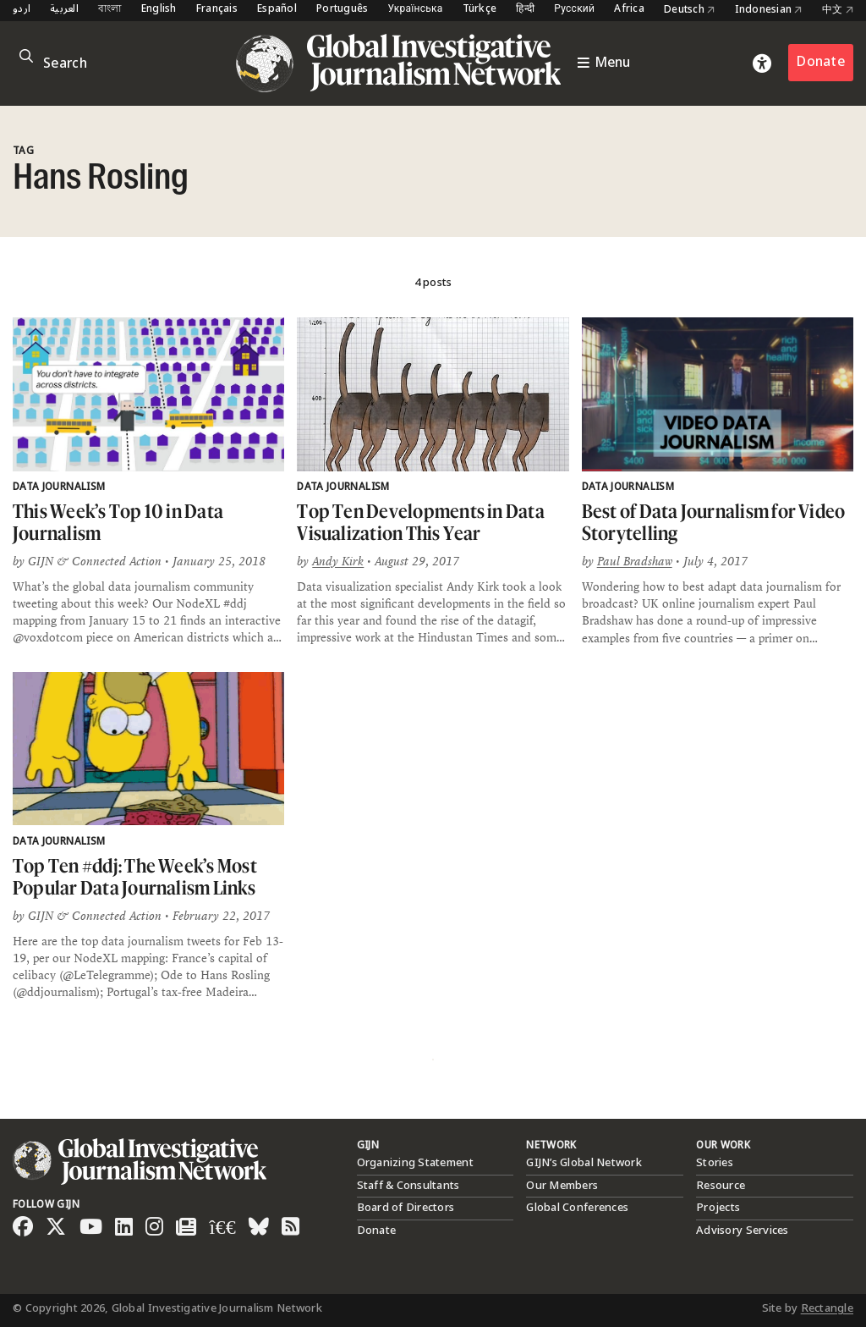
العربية (64, 9)
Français (217, 9)
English (159, 9)
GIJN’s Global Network (583, 1163)
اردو (21, 9)
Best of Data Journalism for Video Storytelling (714, 521)
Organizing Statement (415, 1163)
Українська (414, 9)
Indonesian (769, 10)
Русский (574, 9)
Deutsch (689, 10)
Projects (718, 1208)
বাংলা (110, 9)
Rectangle (827, 1308)
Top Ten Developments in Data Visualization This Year (421, 521)
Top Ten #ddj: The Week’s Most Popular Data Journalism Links (135, 876)
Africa (629, 9)
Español (277, 9)
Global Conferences (577, 1208)
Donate (821, 62)
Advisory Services (742, 1230)
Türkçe (480, 9)
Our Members (562, 1186)
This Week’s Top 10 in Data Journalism (118, 521)
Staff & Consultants (408, 1186)
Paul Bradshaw (634, 561)
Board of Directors (406, 1208)
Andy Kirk (338, 561)
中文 (837, 10)
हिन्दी (525, 9)
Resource (720, 1186)
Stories (714, 1163)
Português (342, 9)
